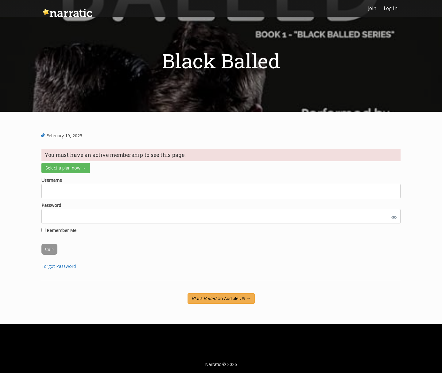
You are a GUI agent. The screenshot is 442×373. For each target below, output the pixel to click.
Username (51, 180)
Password (51, 205)
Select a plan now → (65, 168)
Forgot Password (58, 266)
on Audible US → (221, 298)
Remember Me (58, 230)
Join (372, 8)
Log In (390, 8)
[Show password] (393, 216)
